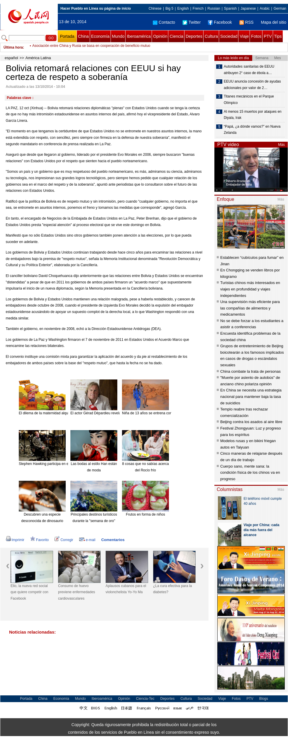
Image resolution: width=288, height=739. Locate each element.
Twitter (191, 22)
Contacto (164, 22)
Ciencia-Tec (145, 699)
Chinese (155, 8)
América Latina (38, 58)
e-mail (87, 540)
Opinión (160, 36)
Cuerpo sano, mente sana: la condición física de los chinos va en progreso (250, 472)
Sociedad (228, 36)
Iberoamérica (139, 36)
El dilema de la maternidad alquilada (47, 413)
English (183, 8)
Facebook (220, 22)
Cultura (211, 36)
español (11, 58)
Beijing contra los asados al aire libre (251, 422)
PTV (268, 36)
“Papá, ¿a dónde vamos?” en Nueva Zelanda (252, 129)
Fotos (256, 36)
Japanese (248, 8)
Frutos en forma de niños (145, 514)
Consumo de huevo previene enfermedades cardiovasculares (76, 592)
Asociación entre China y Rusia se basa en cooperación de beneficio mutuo (91, 47)
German (280, 8)
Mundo (118, 36)
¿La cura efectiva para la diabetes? (172, 589)
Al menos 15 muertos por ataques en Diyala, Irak (253, 115)
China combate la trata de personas (250, 371)
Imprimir (15, 540)
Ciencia (176, 36)
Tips (278, 36)
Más (281, 145)
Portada (67, 36)
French (198, 8)
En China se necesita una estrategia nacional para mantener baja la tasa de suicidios (251, 396)
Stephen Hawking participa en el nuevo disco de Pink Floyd (65, 464)
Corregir (64, 540)
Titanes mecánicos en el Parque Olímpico (249, 99)
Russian (213, 8)
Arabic (265, 8)
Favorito (39, 540)
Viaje (244, 36)
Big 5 (169, 8)
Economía (100, 36)
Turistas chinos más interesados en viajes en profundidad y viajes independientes (250, 288)
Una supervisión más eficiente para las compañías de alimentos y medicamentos (250, 308)
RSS (246, 22)
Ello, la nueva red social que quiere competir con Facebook (29, 592)
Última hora (13, 47)
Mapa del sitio (273, 22)
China (83, 36)
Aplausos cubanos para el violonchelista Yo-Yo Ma (126, 589)
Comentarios (112, 540)
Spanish (230, 8)
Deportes (194, 36)
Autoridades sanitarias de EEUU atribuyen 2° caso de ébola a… (249, 69)
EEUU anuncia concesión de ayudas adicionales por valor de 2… (252, 84)
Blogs (263, 699)
